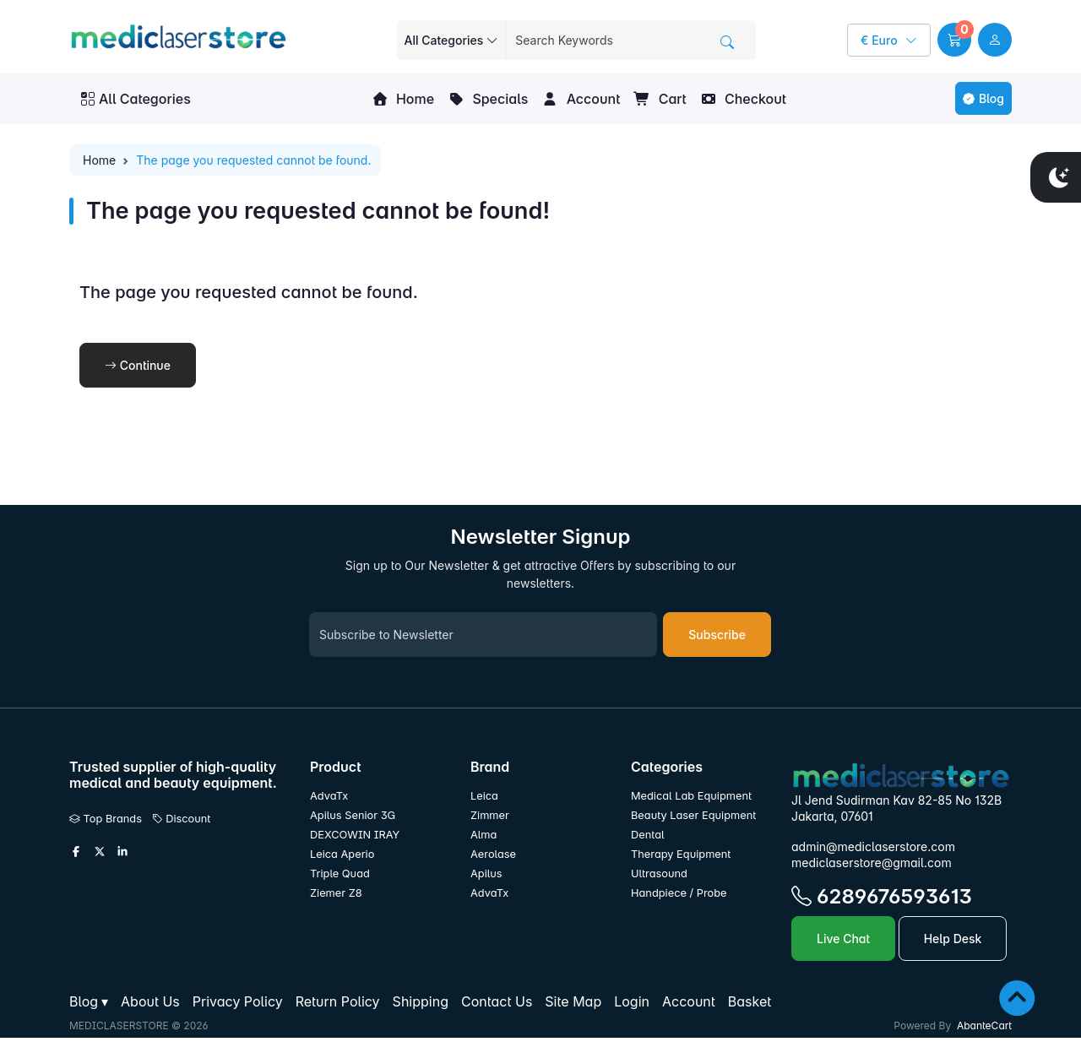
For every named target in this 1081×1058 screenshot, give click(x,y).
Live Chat (843, 938)
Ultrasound (659, 873)
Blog (983, 98)
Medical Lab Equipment (691, 795)
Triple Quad (340, 873)
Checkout (743, 98)
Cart (659, 98)
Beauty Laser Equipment (693, 815)
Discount (181, 818)
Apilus (486, 873)
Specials (488, 98)
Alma (483, 834)
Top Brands (105, 818)
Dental (648, 834)
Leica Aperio (342, 854)
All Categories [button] (136, 99)
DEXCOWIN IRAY (354, 834)
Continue (138, 365)
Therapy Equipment (681, 854)
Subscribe (717, 634)
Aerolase (493, 854)
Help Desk (953, 938)
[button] (954, 40)
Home (403, 98)
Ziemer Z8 (336, 893)
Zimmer (491, 815)
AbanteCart (984, 1025)
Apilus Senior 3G (352, 815)
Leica (484, 795)
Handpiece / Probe (678, 893)
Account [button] (580, 98)
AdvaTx (329, 795)
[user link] (995, 40)
